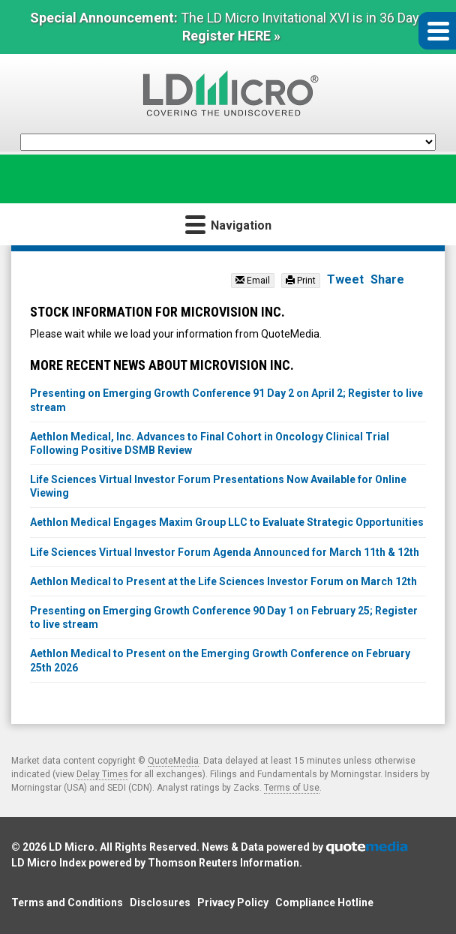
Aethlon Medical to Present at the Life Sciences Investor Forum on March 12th (223, 581)
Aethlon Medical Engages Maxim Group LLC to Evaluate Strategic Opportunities (227, 522)
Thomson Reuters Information (223, 863)
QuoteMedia (173, 760)
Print (301, 280)
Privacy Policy (232, 902)
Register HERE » (231, 36)
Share (387, 279)
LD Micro (71, 847)
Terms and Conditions (67, 902)
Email (253, 280)
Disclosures (160, 902)
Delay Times (102, 774)
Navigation (228, 224)
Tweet (345, 279)
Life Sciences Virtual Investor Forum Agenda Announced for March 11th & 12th (224, 552)
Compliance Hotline (324, 902)
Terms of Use (292, 787)
